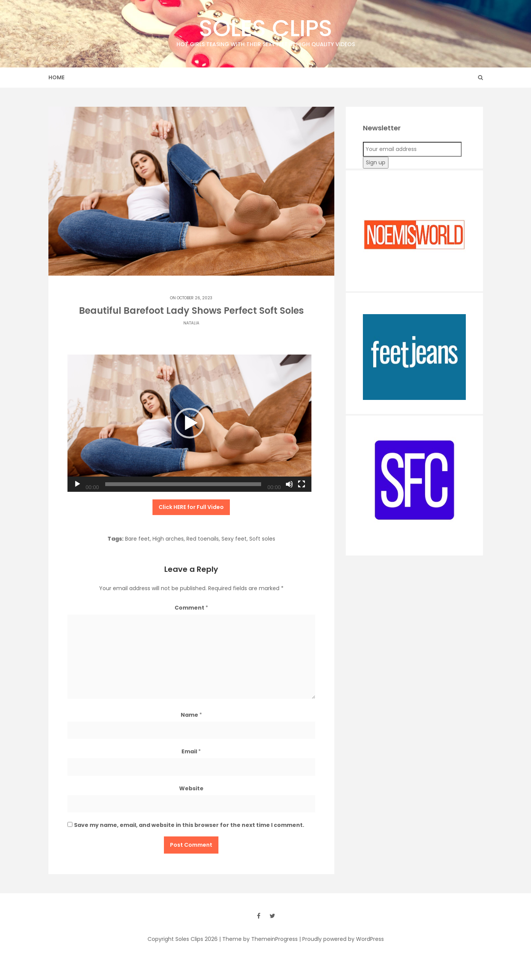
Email (191, 751)
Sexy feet (234, 538)
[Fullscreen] (301, 484)
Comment (191, 608)
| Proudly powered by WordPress (341, 939)
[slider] (183, 484)
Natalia (191, 323)
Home (56, 77)
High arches (168, 538)
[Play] (77, 484)
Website (191, 788)
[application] (189, 423)
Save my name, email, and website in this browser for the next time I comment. (189, 825)
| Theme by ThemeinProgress (258, 939)
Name (191, 715)
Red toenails (202, 538)
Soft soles (262, 538)
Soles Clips (265, 30)
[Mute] (289, 484)
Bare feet (137, 538)
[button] (189, 423)
